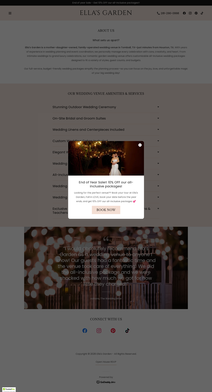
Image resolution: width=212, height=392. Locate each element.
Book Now (106, 210)
